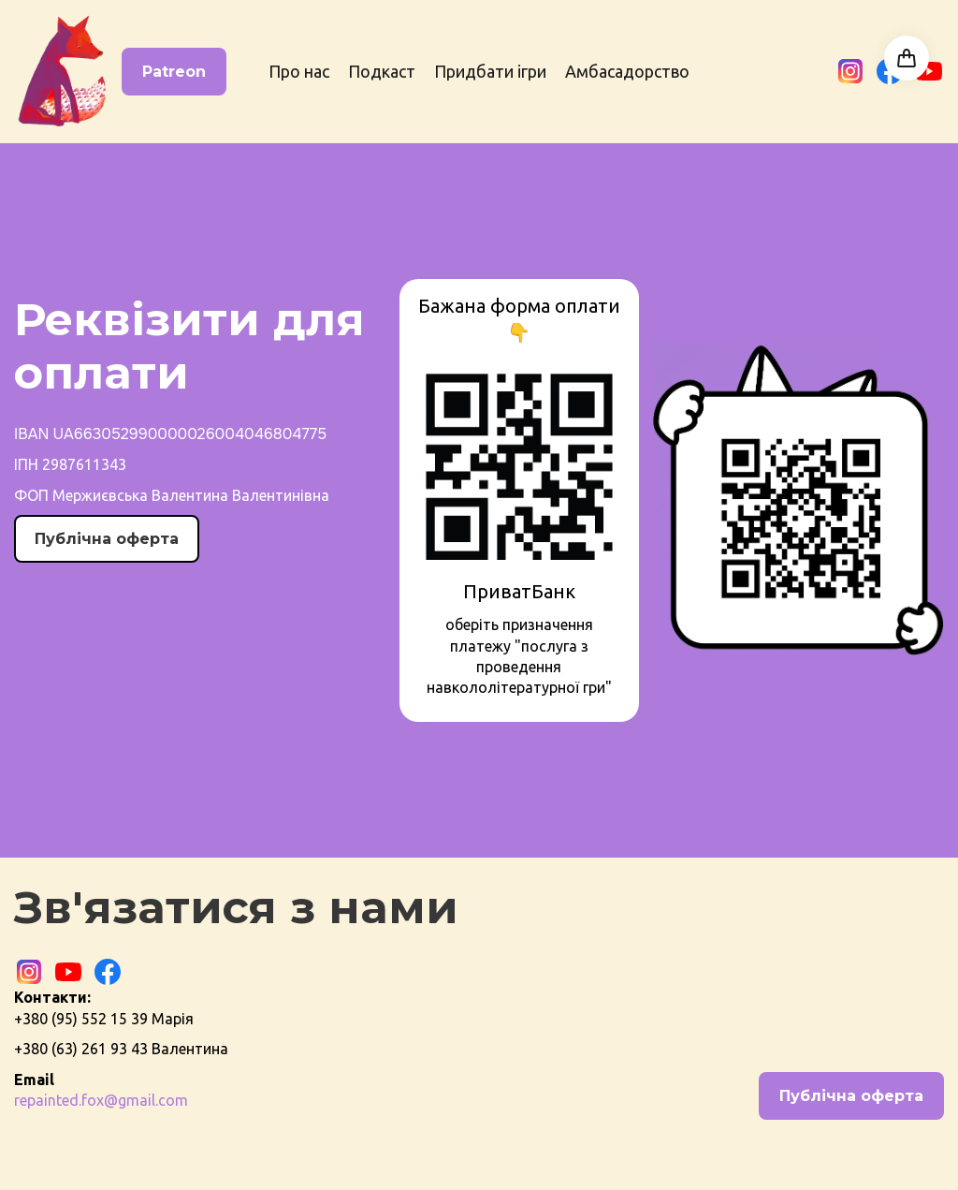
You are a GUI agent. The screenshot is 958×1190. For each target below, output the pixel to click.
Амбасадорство (627, 71)
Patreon (174, 72)
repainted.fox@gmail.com (101, 1100)
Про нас (299, 71)
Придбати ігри (490, 71)
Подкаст (381, 71)
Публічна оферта (107, 539)
